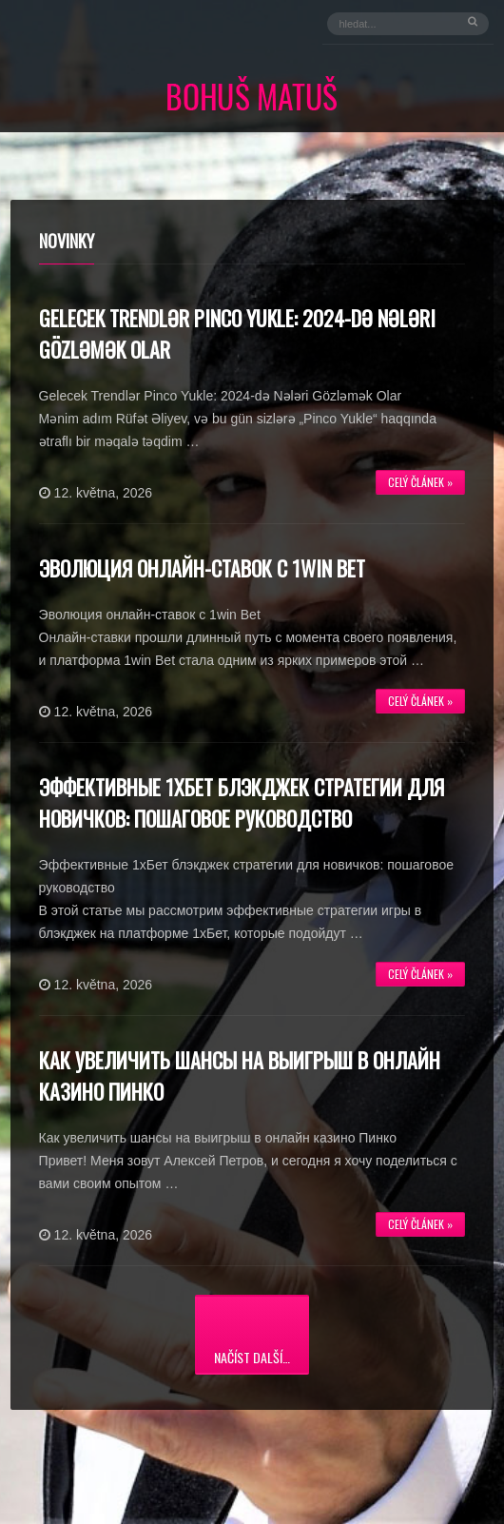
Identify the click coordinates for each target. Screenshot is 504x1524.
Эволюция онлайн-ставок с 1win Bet (202, 568)
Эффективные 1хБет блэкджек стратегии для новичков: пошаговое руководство (241, 802)
